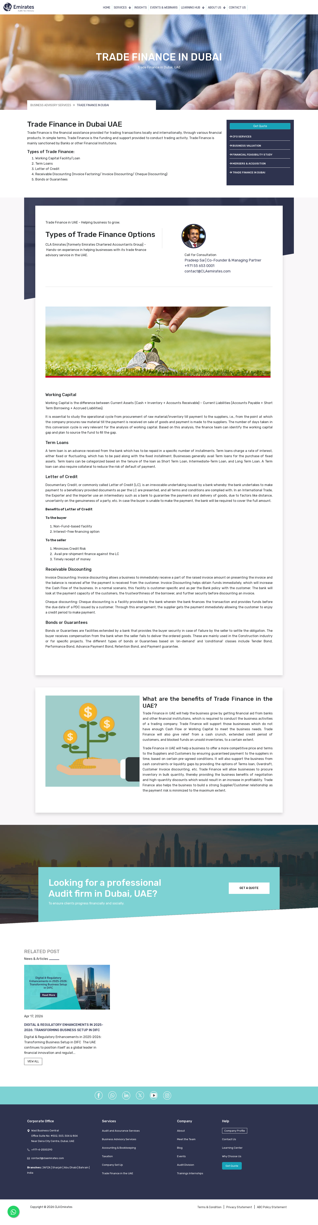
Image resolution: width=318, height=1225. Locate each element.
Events (181, 1163)
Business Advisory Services (50, 106)
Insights (141, 8)
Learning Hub (193, 8)
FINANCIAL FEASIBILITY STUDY (251, 155)
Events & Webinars (164, 8)
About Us (217, 8)
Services (122, 8)
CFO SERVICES (240, 137)
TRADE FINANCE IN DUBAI (247, 173)
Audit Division (185, 1171)
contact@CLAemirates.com (208, 272)
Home (107, 8)
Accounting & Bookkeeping (119, 1154)
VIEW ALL (33, 1063)
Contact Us (237, 8)
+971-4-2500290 (41, 1156)
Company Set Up (112, 1171)
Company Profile (234, 1137)
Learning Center (232, 1154)
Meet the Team (186, 1146)
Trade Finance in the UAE (117, 1180)
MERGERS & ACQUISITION (248, 164)
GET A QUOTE (247, 890)
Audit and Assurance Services (121, 1137)
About (181, 1137)
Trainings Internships (190, 1180)
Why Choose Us (231, 1163)
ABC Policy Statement (272, 1214)
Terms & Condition (209, 1214)
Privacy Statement (239, 1214)
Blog (180, 1154)
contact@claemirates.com (47, 1165)
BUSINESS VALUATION (245, 146)
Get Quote (260, 127)
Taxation (107, 1163)
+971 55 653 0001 (200, 266)
